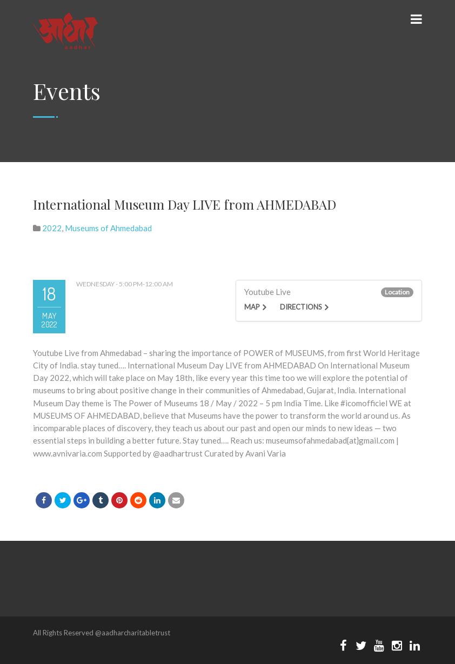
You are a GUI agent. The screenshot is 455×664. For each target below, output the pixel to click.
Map (252, 307)
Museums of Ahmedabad (108, 228)
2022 (52, 228)
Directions (301, 307)
